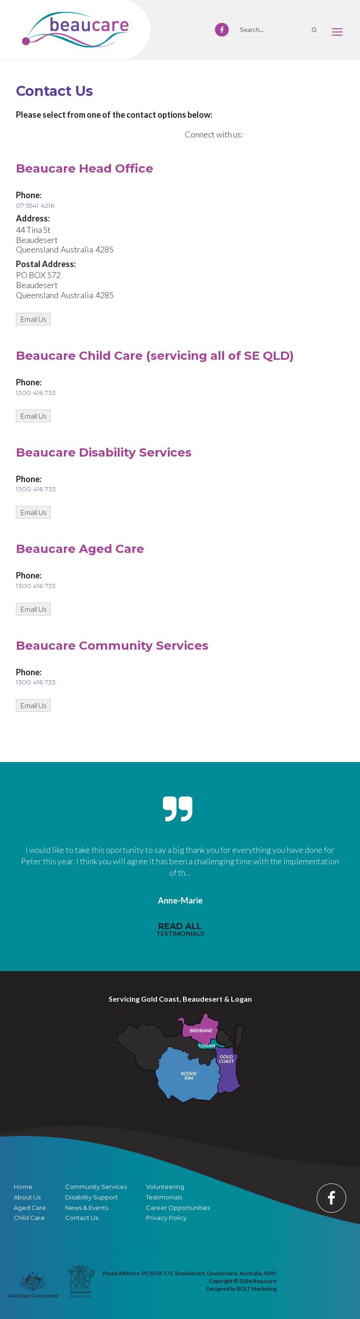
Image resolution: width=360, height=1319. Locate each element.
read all (180, 929)
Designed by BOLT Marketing (241, 1288)
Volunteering (165, 1186)
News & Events (86, 1207)
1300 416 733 (36, 393)
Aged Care (30, 1207)
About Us (27, 1197)
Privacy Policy (166, 1217)
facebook (222, 30)
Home (23, 1186)
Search (314, 29)
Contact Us (81, 1217)
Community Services (96, 1186)
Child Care (29, 1217)
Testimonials (164, 1197)
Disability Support (91, 1197)
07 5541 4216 (35, 205)
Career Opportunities (178, 1207)
